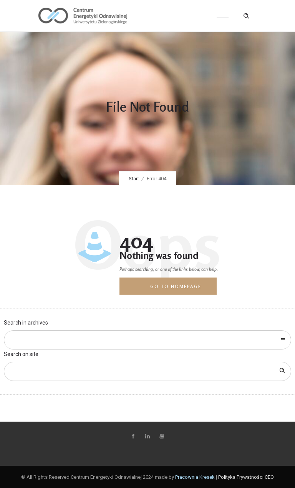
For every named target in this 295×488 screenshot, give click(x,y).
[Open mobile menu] (224, 15)
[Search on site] (147, 371)
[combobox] (147, 340)
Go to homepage (175, 286)
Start (134, 178)
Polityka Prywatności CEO (246, 477)
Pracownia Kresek (195, 477)
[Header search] (246, 16)
